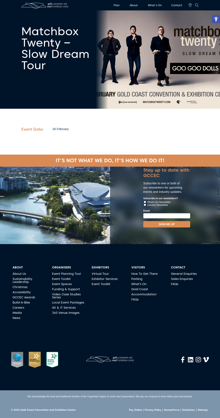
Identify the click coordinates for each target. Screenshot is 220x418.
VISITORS (138, 267)
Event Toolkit (61, 278)
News (16, 317)
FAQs (135, 299)
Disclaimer (188, 409)
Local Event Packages (68, 302)
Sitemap (203, 409)
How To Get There (144, 273)
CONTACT (178, 267)
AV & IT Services (64, 307)
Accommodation (143, 294)
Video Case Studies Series (66, 296)
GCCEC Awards (24, 297)
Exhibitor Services (105, 278)
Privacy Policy (153, 409)
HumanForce (171, 409)
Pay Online (135, 409)
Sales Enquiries (182, 278)
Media (17, 312)
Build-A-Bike (21, 302)
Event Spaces (62, 284)
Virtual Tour (100, 273)
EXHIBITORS (100, 267)
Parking (136, 278)
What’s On (138, 284)
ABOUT (18, 267)
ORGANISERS (61, 267)
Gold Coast (139, 289)
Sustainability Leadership (22, 280)
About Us (19, 273)
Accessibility (22, 292)
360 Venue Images (65, 312)
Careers (18, 307)
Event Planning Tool (66, 273)
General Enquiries (184, 273)
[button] (216, 19)
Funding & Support (66, 289)
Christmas (20, 287)
